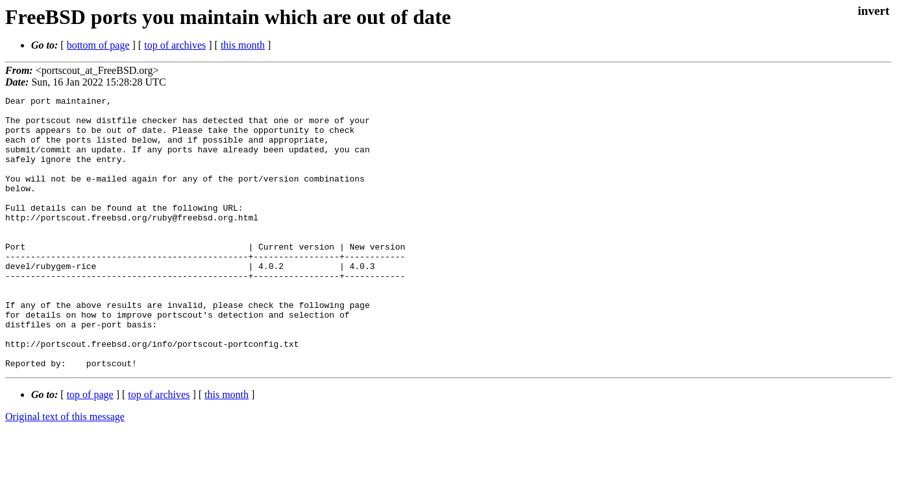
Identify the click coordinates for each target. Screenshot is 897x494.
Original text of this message (65, 470)
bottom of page (98, 45)
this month (243, 45)
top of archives (175, 45)
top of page (90, 448)
